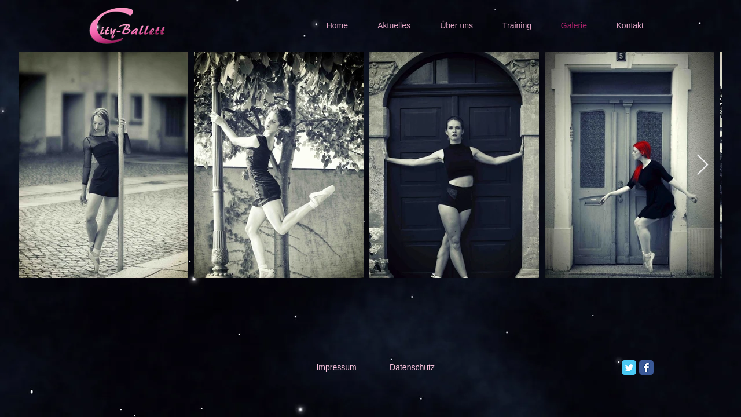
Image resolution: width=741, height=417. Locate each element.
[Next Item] (702, 165)
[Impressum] (336, 367)
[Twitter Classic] (629, 367)
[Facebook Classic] (646, 367)
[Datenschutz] (412, 367)
